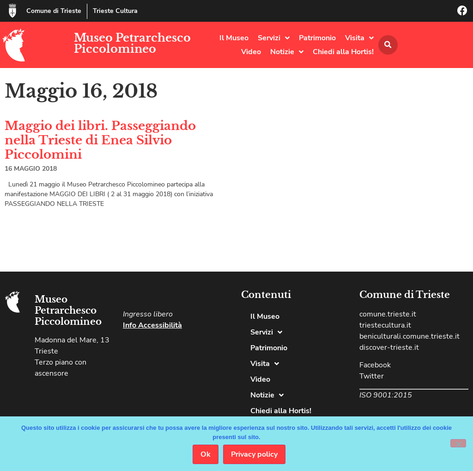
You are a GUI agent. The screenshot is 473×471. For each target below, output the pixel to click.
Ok (205, 454)
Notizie (286, 52)
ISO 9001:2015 (385, 395)
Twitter (371, 376)
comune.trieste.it (387, 314)
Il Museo (234, 38)
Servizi (274, 38)
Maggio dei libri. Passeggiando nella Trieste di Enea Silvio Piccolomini (100, 140)
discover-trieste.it (389, 347)
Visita (359, 38)
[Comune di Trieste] (12, 11)
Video (251, 52)
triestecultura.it (385, 325)
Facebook (375, 365)
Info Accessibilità (152, 325)
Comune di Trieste (53, 10)
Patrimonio (317, 38)
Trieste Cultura (115, 10)
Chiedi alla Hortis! (343, 52)
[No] (458, 443)
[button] (388, 45)
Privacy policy (254, 454)
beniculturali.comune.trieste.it (409, 336)
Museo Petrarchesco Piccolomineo (132, 43)
